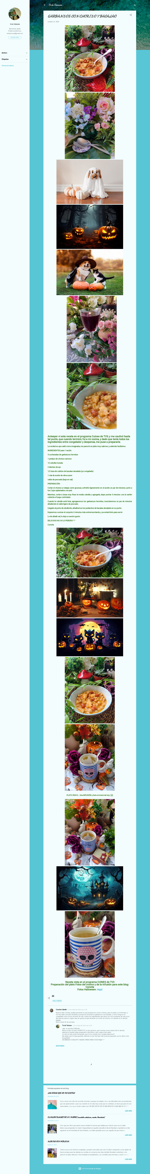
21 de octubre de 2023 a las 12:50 (77, 1009)
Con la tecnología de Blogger (90, 1169)
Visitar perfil (14, 37)
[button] (130, 15)
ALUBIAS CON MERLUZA (58, 1141)
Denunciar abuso (8, 66)
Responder (60, 1046)
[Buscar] (135, 5)
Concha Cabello (61, 1010)
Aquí (99, 989)
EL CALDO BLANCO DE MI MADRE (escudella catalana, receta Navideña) (76, 1117)
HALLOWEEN (57, 1001)
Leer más (128, 1111)
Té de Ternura (55, 5)
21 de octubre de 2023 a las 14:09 (82, 1025)
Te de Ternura (67, 1025)
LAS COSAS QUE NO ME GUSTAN (61, 1093)
